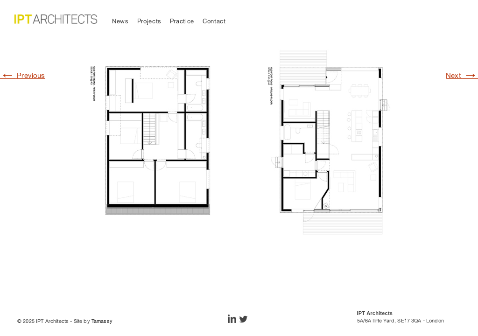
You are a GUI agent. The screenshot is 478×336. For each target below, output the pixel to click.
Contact (214, 21)
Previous (22, 75)
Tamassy (101, 321)
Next (462, 75)
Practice (182, 21)
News (120, 21)
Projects (149, 21)
